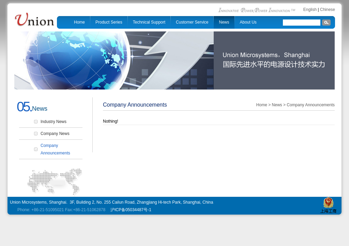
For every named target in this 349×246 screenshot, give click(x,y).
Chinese (327, 9)
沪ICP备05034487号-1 (130, 209)
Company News (55, 133)
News (224, 22)
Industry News (53, 121)
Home (79, 22)
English (310, 9)
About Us (248, 22)
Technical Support (149, 22)
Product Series (108, 22)
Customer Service (192, 22)
